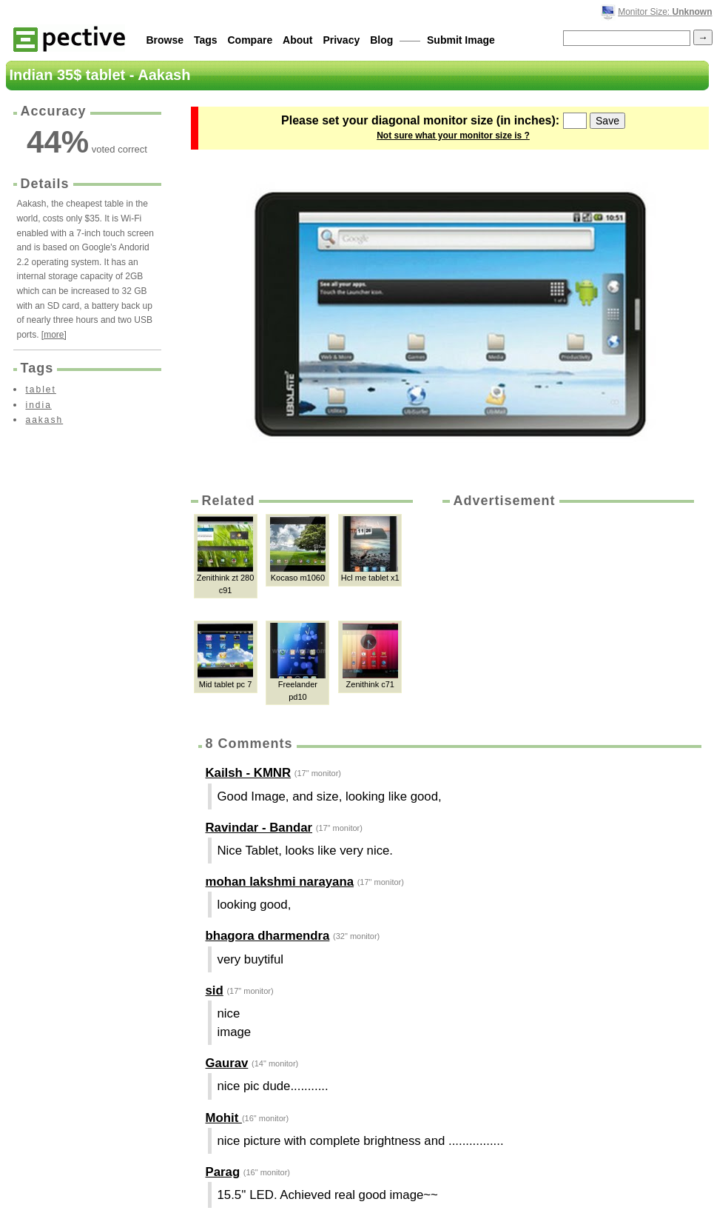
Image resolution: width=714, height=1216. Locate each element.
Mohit (224, 1118)
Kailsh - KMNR (249, 773)
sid (214, 990)
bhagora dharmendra (268, 936)
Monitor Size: (665, 12)
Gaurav (227, 1063)
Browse (165, 40)
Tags (206, 40)
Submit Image (461, 40)
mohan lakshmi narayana (280, 882)
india (39, 405)
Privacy (341, 40)
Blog (381, 40)
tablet (41, 389)
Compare (250, 40)
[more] (54, 335)
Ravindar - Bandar (259, 828)
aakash (45, 420)
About (297, 40)
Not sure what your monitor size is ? (453, 135)
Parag (223, 1172)
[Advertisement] (547, 610)
